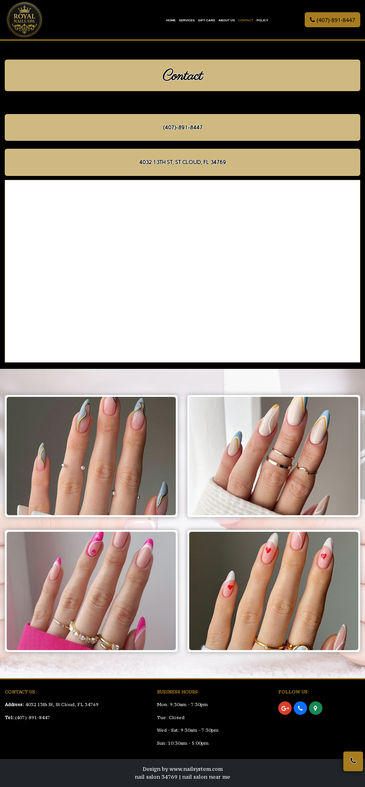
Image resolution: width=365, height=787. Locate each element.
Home (171, 20)
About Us (226, 20)
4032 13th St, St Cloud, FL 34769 (62, 704)
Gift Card (206, 20)
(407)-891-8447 (32, 717)
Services (187, 20)
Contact (245, 20)
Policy (262, 20)
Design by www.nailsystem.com (183, 768)
